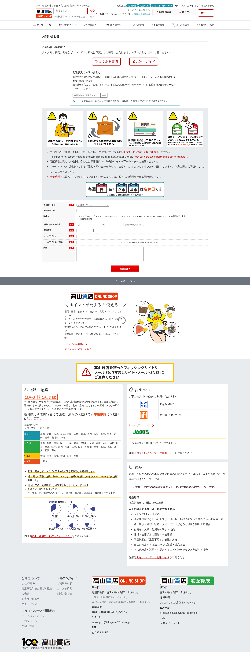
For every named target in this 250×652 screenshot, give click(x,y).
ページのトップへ (125, 281)
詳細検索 (58, 16)
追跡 (104, 95)
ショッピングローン (162, 5)
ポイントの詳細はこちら (78, 349)
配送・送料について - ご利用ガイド (51, 536)
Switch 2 (68, 16)
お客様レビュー (31, 598)
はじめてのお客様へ (75, 344)
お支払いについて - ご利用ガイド (155, 453)
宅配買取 (158, 25)
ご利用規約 (28, 626)
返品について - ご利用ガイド (152, 557)
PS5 (76, 16)
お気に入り (91, 25)
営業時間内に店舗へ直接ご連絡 (139, 152)
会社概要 (28, 583)
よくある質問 (180, 25)
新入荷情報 (113, 25)
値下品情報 (136, 25)
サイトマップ (29, 603)
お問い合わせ (205, 25)
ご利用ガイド (67, 25)
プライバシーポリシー (34, 616)
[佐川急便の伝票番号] (87, 95)
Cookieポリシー (31, 621)
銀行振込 (132, 5)
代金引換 (144, 5)
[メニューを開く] (38, 25)
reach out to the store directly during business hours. (161, 156)
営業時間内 (56, 176)
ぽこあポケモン (86, 16)
